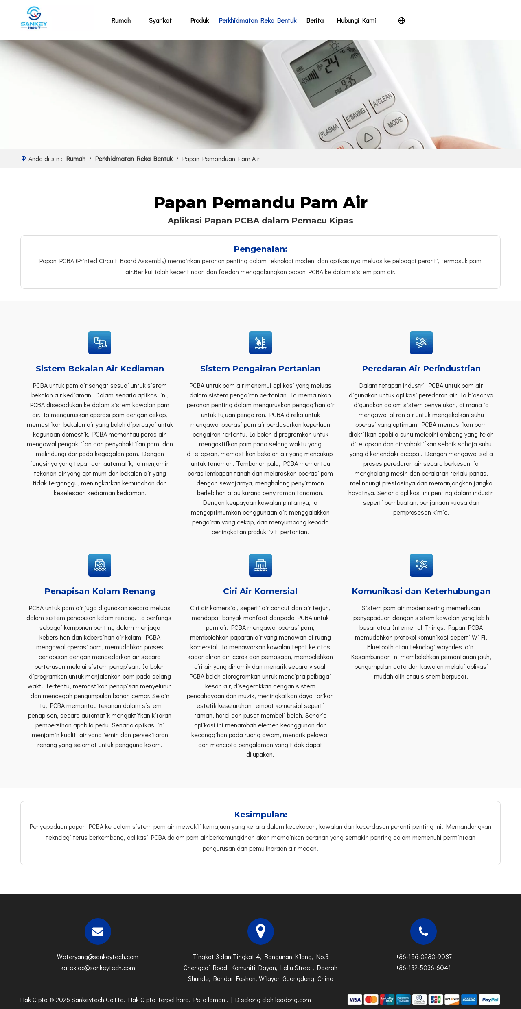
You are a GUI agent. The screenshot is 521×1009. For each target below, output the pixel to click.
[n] (260, 94)
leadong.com (293, 999)
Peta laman (210, 999)
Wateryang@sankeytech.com (97, 956)
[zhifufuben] (423, 998)
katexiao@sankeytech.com (98, 967)
